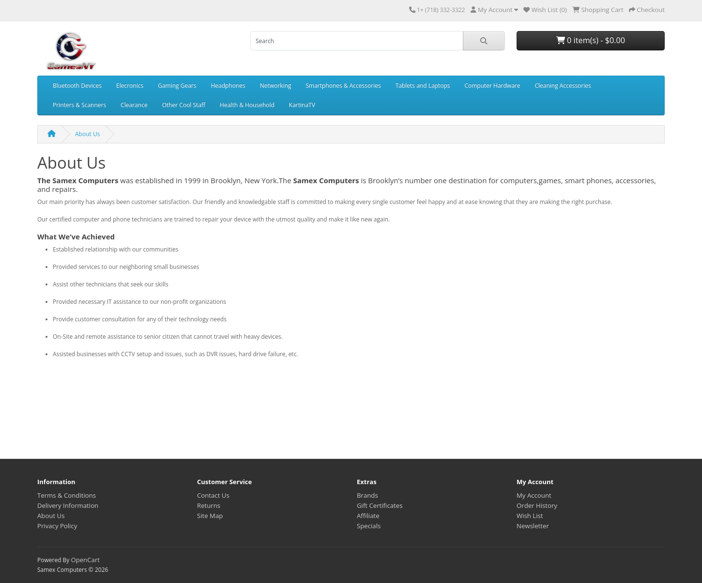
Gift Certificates (379, 505)
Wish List (530, 515)
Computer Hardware (492, 85)
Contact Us (213, 495)
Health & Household (247, 105)
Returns (208, 505)
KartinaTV (302, 105)
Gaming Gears (177, 85)
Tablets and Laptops (423, 85)
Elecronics (129, 85)
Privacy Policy (57, 525)
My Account (534, 495)
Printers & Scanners (79, 105)
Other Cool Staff (183, 105)
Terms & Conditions (66, 495)
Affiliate (368, 515)
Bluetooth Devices (77, 85)
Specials (369, 525)
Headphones (228, 85)
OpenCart (85, 559)
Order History (537, 505)
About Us (87, 134)
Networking (275, 85)
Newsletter (533, 525)
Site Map (210, 515)
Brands (367, 495)
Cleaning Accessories (562, 85)
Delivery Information (67, 505)
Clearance (134, 105)
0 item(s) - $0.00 (590, 40)
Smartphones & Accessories (343, 85)
